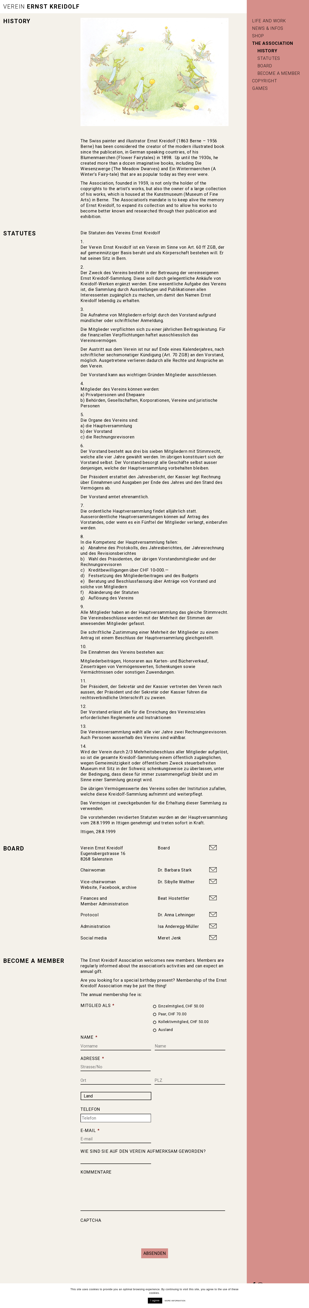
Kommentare (96, 1171)
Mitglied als (97, 1004)
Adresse (92, 1057)
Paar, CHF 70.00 (172, 1013)
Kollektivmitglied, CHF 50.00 (183, 1021)
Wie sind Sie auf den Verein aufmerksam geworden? (143, 1150)
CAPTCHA (90, 1219)
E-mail (90, 1129)
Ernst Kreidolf (41, 6)
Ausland (165, 1029)
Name (88, 1036)
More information (175, 1301)
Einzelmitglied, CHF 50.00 (181, 1005)
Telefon (90, 1108)
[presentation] (113, 1232)
